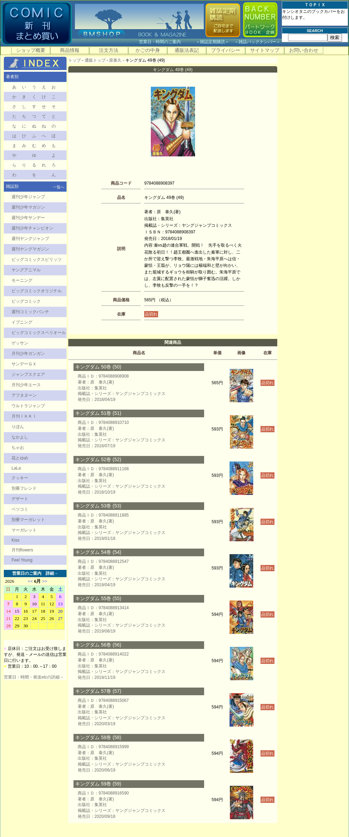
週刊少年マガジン (28, 207)
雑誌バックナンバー (257, 41)
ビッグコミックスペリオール (38, 332)
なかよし (19, 437)
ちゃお (17, 447)
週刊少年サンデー (28, 217)
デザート (19, 498)
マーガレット (24, 530)
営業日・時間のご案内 (166, 41)
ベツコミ (19, 509)
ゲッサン (19, 343)
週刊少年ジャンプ (28, 196)
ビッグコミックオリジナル (36, 290)
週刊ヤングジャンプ (30, 238)
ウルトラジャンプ (28, 405)
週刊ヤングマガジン (30, 249)
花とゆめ (19, 458)
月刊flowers (22, 550)
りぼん (17, 426)
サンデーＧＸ (24, 364)
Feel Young (21, 560)
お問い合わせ (303, 50)
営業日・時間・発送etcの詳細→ (34, 677)
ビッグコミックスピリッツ (36, 259)
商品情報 (69, 50)
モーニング (21, 280)
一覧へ (58, 187)
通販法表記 (186, 50)
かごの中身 (147, 50)
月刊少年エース (26, 384)
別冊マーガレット (28, 519)
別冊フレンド (24, 488)
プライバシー (225, 50)
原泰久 (115, 60)
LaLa (16, 468)
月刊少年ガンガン (28, 353)
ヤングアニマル (26, 270)
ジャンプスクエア (28, 374)
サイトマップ (264, 50)
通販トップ (95, 60)
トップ (74, 60)
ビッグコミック (26, 301)
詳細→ (52, 573)
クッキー (19, 477)
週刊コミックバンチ (30, 311)
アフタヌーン (24, 395)
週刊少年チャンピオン (32, 228)
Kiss (15, 540)
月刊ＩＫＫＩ (24, 416)
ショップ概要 (30, 50)
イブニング (21, 322)
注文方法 (108, 50)
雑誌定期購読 (212, 41)
